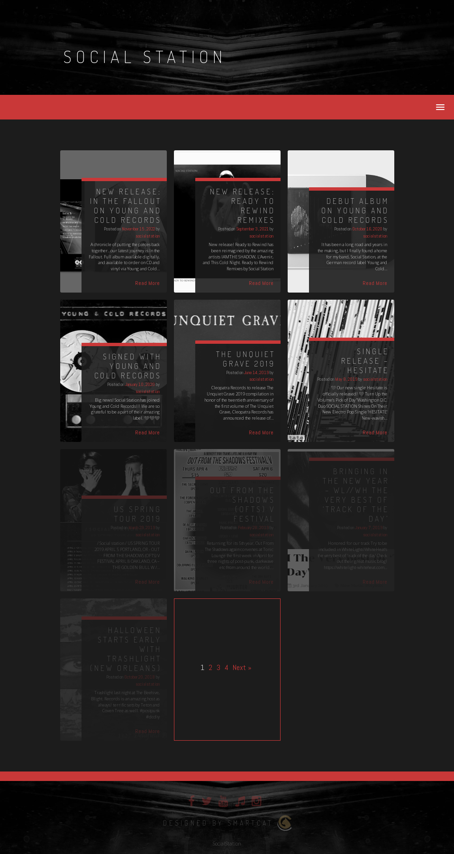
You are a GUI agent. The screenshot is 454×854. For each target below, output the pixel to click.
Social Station (145, 56)
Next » (242, 667)
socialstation (148, 236)
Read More (147, 283)
